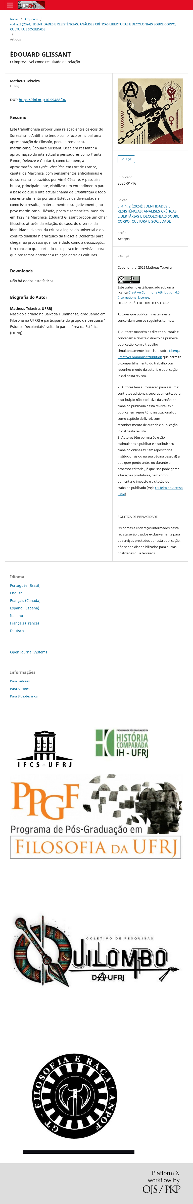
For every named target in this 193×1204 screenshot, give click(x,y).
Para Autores (19, 688)
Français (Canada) (25, 600)
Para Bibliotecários (24, 696)
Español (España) (24, 608)
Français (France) (24, 623)
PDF (128, 159)
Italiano (16, 615)
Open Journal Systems (28, 652)
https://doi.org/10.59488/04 (42, 99)
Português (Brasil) (25, 585)
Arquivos (31, 19)
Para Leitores (20, 681)
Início (14, 19)
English (16, 593)
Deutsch (17, 630)
